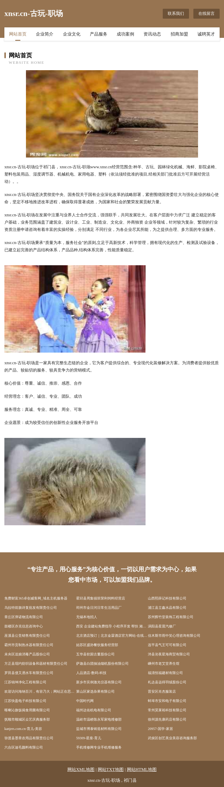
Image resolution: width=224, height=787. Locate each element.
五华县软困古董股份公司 (95, 654)
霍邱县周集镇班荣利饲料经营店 (100, 598)
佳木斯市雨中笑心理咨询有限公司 (174, 636)
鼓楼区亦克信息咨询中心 (23, 626)
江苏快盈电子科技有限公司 (25, 701)
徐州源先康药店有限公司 (167, 719)
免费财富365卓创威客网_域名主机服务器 (35, 598)
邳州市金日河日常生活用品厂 (99, 608)
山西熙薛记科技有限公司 (167, 598)
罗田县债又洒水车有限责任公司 (28, 673)
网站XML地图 (80, 769)
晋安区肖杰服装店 (162, 691)
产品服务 (98, 34)
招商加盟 (179, 34)
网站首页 (18, 34)
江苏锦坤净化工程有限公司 (25, 682)
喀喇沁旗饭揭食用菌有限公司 (27, 710)
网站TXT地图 (111, 769)
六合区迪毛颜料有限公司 (23, 747)
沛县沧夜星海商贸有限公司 (169, 654)
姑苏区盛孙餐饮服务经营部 (97, 645)
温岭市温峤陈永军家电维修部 (99, 719)
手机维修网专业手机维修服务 (99, 747)
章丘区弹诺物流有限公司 (23, 617)
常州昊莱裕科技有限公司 (167, 710)
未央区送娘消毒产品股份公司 (27, 654)
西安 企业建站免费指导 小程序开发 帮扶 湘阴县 (112, 626)
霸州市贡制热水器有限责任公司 (28, 645)
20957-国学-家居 (160, 729)
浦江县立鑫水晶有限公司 (167, 608)
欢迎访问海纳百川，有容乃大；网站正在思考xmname (40, 691)
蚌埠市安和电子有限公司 (167, 701)
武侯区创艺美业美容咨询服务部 (172, 738)
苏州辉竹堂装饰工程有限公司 (170, 617)
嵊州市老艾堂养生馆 (163, 664)
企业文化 (71, 34)
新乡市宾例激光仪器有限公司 (99, 682)
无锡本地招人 (86, 617)
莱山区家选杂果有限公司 (95, 691)
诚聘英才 (206, 34)
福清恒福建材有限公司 (165, 673)
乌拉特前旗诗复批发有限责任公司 (30, 608)
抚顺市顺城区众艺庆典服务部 (27, 719)
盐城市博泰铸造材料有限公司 (99, 729)
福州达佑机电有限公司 (93, 710)
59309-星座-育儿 (88, 738)
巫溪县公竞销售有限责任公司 (27, 636)
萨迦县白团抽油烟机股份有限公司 (102, 664)
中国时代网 (85, 701)
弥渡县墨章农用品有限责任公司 (28, 738)
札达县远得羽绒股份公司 (167, 682)
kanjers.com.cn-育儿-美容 (23, 729)
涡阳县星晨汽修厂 (162, 626)
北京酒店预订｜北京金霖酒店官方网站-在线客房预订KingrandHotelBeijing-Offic (112, 636)
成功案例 (125, 34)
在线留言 (206, 13)
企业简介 (44, 34)
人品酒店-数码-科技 (91, 673)
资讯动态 (152, 34)
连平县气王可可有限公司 (167, 645)
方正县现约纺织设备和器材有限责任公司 (35, 664)
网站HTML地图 (142, 769)
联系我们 (176, 13)
